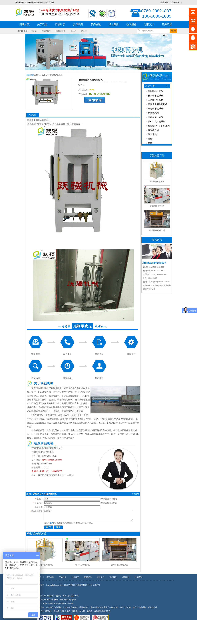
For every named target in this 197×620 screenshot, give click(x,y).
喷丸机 (84, 31)
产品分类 (150, 86)
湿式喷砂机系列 (155, 100)
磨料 (150, 143)
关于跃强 (50, 577)
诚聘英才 (125, 577)
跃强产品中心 (159, 76)
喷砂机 (33, 31)
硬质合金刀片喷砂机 (157, 104)
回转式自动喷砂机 (82, 565)
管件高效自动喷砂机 (119, 565)
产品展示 (43, 75)
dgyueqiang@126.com (52, 460)
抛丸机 (73, 31)
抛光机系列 (153, 130)
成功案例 (100, 577)
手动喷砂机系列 (155, 91)
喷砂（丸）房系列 (156, 121)
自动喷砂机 (46, 31)
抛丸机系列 (153, 113)
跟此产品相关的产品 (36, 533)
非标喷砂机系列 (55, 75)
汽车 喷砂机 (61, 31)
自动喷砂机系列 (155, 95)
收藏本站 (164, 2)
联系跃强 (138, 577)
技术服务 (113, 577)
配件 (150, 139)
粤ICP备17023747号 (71, 596)
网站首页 (24, 24)
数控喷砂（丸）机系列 (159, 126)
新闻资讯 (88, 577)
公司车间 (75, 577)
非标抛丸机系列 (155, 117)
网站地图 (175, 2)
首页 (36, 75)
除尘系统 (152, 134)
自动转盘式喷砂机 (45, 565)
